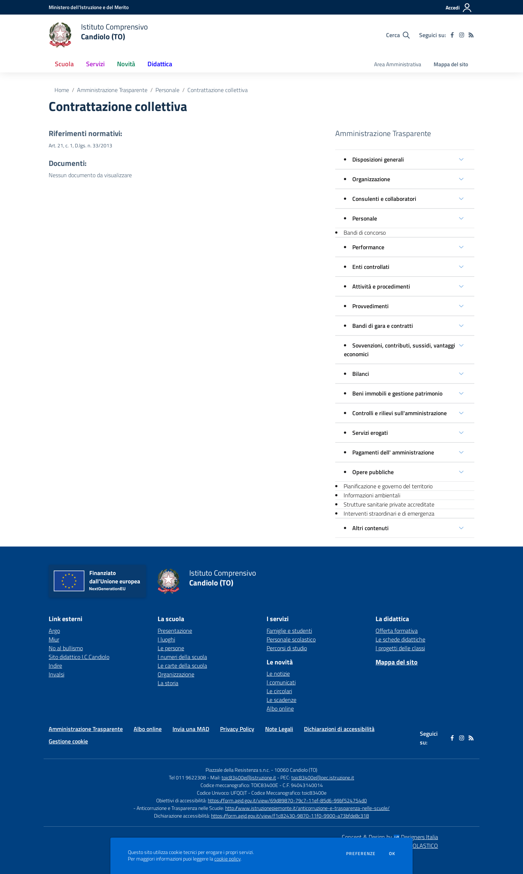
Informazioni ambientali (372, 495)
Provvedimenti (370, 306)
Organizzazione (371, 179)
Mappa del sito (451, 64)
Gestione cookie (68, 741)
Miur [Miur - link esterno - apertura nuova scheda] (54, 639)
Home (61, 90)
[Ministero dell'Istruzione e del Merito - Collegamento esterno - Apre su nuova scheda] (89, 7)
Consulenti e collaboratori (384, 198)
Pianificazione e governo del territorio (388, 486)
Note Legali (279, 728)
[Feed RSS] (471, 35)
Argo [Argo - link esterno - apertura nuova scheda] (54, 630)
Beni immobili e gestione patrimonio (397, 393)
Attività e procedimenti (381, 286)
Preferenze (361, 853)
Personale (167, 90)
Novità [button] (126, 64)
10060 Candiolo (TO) (295, 770)
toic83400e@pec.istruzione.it (322, 777)
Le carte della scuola (182, 665)
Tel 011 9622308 (187, 777)
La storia (168, 683)
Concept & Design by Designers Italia (390, 837)
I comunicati (281, 682)
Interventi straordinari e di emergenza (389, 513)
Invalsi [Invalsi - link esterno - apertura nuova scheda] (56, 674)
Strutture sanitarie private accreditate (389, 504)
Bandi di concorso (365, 232)
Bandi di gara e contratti (382, 325)
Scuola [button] (64, 64)
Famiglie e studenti (289, 630)
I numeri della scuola (182, 656)
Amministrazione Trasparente (112, 90)
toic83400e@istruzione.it (249, 777)
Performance (368, 247)
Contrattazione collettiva (217, 90)
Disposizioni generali (378, 159)
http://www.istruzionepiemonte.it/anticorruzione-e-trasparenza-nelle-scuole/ (307, 808)
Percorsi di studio (287, 648)
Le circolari (279, 691)
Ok (392, 853)
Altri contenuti (370, 528)
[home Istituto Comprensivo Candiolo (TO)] (98, 35)
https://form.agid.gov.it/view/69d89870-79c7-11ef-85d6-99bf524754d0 (287, 800)
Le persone (171, 648)
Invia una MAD (191, 728)
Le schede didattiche (400, 639)
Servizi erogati (370, 432)
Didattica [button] (159, 64)
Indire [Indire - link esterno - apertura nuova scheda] (55, 665)
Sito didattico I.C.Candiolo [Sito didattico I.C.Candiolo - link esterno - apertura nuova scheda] (79, 656)
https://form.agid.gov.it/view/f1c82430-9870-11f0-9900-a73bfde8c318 (290, 815)
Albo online (280, 708)
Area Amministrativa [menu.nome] (397, 64)
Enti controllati (370, 266)
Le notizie (278, 673)
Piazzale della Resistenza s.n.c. (238, 770)
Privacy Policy (237, 728)
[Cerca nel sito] (398, 35)
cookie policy (227, 859)
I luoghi (166, 639)
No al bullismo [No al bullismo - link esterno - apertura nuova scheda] (66, 648)
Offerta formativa (397, 630)
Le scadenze (281, 699)
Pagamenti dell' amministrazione (393, 452)
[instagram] (461, 35)
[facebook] (452, 35)
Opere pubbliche (373, 472)
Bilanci (360, 373)
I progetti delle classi (400, 648)
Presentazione (175, 630)
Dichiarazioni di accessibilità (339, 728)
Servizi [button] (95, 64)
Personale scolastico (291, 639)
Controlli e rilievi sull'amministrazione (399, 413)
